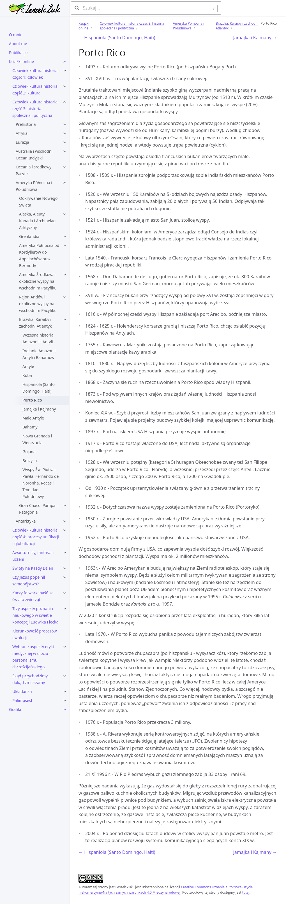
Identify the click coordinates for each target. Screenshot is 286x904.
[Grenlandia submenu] (64, 236)
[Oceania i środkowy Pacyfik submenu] (64, 167)
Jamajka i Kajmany (39, 409)
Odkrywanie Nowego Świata (38, 202)
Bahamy (30, 427)
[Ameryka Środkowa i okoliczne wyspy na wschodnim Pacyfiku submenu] (64, 274)
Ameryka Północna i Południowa (34, 186)
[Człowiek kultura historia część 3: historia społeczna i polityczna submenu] (64, 102)
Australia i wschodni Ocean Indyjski (34, 155)
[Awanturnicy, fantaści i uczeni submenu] (64, 552)
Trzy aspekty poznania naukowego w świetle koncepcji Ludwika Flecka (35, 615)
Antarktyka (26, 521)
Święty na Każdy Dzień (32, 568)
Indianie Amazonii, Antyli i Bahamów (39, 354)
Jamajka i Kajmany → (255, 37)
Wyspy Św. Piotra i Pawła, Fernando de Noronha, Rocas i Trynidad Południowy (40, 483)
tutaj (246, 892)
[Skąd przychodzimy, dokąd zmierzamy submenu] (64, 675)
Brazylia (29, 460)
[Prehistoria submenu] (64, 124)
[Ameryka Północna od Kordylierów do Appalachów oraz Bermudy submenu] (64, 245)
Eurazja (22, 142)
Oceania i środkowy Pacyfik (34, 170)
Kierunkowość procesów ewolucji (34, 634)
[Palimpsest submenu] (64, 700)
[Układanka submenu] (64, 691)
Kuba (27, 375)
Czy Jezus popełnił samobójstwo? (28, 580)
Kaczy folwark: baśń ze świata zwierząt (33, 596)
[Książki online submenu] (64, 61)
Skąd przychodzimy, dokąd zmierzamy (30, 679)
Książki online (21, 61)
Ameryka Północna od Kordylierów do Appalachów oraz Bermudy (39, 255)
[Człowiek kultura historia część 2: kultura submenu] (64, 86)
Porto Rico (32, 400)
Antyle (28, 366)
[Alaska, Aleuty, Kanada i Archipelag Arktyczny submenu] (64, 214)
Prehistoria (26, 124)
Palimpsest (22, 700)
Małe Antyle (33, 418)
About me (18, 43)
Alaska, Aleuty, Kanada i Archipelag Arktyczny (37, 220)
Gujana (29, 451)
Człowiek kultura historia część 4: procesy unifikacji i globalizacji (35, 536)
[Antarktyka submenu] (64, 521)
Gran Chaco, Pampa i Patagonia (38, 509)
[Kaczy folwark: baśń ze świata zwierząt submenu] (64, 592)
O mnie (15, 34)
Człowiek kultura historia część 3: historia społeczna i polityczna (34, 108)
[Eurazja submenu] (64, 142)
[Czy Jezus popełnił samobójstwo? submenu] (64, 577)
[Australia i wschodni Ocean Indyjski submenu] (64, 151)
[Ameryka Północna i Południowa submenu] (64, 182)
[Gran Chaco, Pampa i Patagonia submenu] (64, 505)
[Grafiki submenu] (64, 709)
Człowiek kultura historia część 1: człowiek (34, 74)
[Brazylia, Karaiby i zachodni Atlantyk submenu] (64, 319)
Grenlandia (29, 236)
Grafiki (15, 709)
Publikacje (18, 52)
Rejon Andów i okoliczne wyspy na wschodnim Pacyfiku (38, 303)
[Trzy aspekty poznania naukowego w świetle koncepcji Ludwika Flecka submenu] (64, 608)
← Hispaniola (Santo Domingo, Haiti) (117, 37)
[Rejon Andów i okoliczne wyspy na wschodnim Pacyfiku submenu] (64, 297)
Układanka (22, 691)
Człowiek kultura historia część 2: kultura (34, 90)
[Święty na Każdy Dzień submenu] (64, 568)
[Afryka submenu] (64, 133)
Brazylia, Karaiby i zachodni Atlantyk (35, 323)
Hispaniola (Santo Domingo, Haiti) (38, 388)
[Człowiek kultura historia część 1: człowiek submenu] (64, 70)
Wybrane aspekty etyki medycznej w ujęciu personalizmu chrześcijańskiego (33, 656)
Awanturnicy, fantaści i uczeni (33, 556)
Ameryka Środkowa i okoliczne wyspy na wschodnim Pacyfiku (38, 281)
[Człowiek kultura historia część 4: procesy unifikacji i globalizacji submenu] (64, 530)
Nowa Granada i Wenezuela (37, 439)
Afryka (21, 133)
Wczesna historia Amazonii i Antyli (38, 338)
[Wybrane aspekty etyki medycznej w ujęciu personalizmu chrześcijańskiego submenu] (64, 646)
